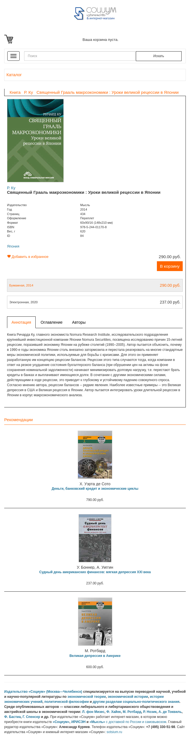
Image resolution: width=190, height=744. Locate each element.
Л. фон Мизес (93, 712)
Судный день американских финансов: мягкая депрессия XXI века (95, 572)
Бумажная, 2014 (94, 285)
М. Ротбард (132, 712)
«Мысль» (97, 722)
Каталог (14, 74)
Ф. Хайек (113, 712)
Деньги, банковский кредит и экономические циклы (95, 489)
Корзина (9, 39)
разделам (114, 702)
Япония (13, 246)
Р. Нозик (150, 712)
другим (99, 702)
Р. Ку (11, 188)
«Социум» (61, 722)
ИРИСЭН (78, 722)
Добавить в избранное (28, 257)
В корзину (170, 266)
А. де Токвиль (170, 712)
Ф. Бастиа (12, 717)
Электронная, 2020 (94, 302)
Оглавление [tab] (52, 322)
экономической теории (87, 697)
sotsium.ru (114, 732)
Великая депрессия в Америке (94, 656)
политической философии (66, 702)
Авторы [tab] (79, 322)
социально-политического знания (151, 702)
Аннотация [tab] (21, 322)
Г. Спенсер (31, 717)
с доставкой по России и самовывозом (136, 722)
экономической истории (128, 697)
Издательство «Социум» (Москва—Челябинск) (43, 692)
